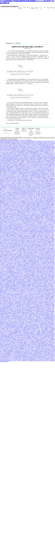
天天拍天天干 (34, 357)
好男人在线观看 (21, 315)
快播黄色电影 (45, 193)
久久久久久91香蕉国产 (32, 330)
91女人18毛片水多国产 (31, 331)
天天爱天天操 (26, 216)
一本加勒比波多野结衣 (5, 217)
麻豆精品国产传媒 (50, 285)
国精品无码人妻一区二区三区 (30, 160)
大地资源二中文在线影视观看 (48, 323)
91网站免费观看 (22, 345)
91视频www (36, 232)
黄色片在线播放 (50, 266)
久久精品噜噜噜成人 (38, 332)
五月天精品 (49, 263)
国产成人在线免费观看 (17, 255)
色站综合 (2, 209)
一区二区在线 (41, 164)
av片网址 (20, 288)
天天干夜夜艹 (8, 206)
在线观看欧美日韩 (15, 285)
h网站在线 (12, 187)
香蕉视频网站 (29, 285)
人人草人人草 (7, 191)
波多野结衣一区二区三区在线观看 (38, 240)
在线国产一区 (8, 290)
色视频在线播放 (38, 316)
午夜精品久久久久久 (6, 215)
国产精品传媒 (13, 338)
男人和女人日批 (29, 166)
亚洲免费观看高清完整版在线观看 (22, 180)
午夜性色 (6, 252)
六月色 (36, 225)
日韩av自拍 (23, 242)
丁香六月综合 (50, 264)
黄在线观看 (15, 317)
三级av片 (25, 293)
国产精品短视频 (30, 238)
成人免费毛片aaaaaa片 (39, 335)
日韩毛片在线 (22, 153)
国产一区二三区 (11, 321)
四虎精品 (53, 279)
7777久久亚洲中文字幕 (4, 337)
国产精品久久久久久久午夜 (30, 305)
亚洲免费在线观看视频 (5, 157)
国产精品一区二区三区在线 (30, 239)
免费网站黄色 (27, 210)
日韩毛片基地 (14, 212)
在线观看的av (34, 236)
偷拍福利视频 (36, 350)
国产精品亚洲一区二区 (36, 166)
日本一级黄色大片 (25, 244)
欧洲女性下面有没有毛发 (36, 294)
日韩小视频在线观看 (6, 344)
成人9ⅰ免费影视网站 (28, 310)
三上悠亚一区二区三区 (45, 155)
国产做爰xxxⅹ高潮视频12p (36, 310)
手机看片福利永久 (40, 285)
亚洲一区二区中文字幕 (7, 237)
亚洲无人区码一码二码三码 (41, 241)
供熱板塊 (30, 131)
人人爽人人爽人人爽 (42, 199)
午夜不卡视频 (52, 347)
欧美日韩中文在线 (29, 201)
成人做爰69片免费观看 (9, 159)
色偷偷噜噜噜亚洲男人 (19, 155)
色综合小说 (2, 331)
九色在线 (46, 264)
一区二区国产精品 (35, 282)
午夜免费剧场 (37, 203)
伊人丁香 (13, 305)
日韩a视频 (38, 277)
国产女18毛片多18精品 (22, 277)
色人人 (18, 225)
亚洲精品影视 (46, 179)
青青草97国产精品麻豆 (36, 192)
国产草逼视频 (21, 206)
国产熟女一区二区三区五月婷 (46, 308)
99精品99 (22, 177)
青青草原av (39, 215)
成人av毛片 (17, 158)
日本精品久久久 (20, 341)
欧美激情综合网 (43, 345)
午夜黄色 (47, 228)
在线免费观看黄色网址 (44, 208)
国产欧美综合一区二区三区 (46, 356)
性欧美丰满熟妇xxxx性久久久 (43, 292)
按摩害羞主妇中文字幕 (45, 177)
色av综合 (20, 278)
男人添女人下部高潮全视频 (6, 266)
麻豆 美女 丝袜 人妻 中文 (42, 309)
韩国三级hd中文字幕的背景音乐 (19, 346)
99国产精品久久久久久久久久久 (11, 307)
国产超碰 (15, 185)
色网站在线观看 (18, 270)
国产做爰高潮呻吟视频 (5, 240)
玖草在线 (43, 243)
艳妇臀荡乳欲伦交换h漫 (40, 206)
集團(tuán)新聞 (24, 131)
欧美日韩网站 (46, 320)
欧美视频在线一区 (42, 311)
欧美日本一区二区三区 (32, 269)
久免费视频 (5, 255)
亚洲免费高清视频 (41, 201)
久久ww (26, 321)
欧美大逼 (11, 294)
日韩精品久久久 (2, 348)
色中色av (21, 271)
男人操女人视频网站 (27, 228)
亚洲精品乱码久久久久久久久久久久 (33, 211)
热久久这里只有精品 (26, 188)
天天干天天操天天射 (26, 163)
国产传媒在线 (4, 153)
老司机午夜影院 (36, 207)
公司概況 (24, 7)
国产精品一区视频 (46, 190)
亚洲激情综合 (47, 180)
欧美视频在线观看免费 (16, 159)
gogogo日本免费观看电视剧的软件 (48, 186)
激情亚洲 (31, 146)
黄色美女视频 (7, 208)
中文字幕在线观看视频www (44, 173)
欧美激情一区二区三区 (48, 205)
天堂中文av (17, 146)
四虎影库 (51, 313)
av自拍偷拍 (18, 266)
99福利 (14, 282)
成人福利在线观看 (12, 342)
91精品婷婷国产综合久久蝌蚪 (10, 146)
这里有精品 (16, 303)
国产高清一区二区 (28, 200)
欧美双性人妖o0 (7, 311)
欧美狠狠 (13, 281)
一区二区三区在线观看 (30, 347)
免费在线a (24, 335)
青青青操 (32, 320)
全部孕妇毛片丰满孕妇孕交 (22, 147)
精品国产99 (41, 279)
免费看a (39, 210)
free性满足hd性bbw (49, 166)
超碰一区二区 (38, 315)
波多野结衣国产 (39, 288)
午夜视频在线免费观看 (14, 332)
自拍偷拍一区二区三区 (22, 204)
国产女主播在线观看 (44, 226)
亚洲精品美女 (13, 306)
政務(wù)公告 (48, 8)
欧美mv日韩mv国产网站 (44, 213)
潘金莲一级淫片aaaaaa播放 (9, 259)
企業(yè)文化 (40, 8)
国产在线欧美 (25, 235)
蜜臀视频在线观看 (28, 181)
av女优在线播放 (33, 155)
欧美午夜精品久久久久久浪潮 (39, 264)
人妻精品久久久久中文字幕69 (39, 252)
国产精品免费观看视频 (20, 349)
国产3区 (38, 297)
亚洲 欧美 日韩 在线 (43, 148)
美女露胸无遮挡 (15, 277)
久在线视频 (47, 311)
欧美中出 (28, 182)
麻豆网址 (51, 332)
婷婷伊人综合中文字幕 (28, 334)
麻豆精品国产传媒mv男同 (48, 254)
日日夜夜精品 (31, 216)
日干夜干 (38, 214)
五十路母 (38, 189)
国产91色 (35, 212)
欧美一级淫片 (42, 313)
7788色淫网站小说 (27, 155)
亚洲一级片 (50, 292)
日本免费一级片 (15, 308)
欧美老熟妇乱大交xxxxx (13, 152)
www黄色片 (21, 234)
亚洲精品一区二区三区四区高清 (15, 344)
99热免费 (41, 151)
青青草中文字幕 (23, 344)
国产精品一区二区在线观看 (20, 149)
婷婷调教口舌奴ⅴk (32, 177)
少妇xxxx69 (47, 357)
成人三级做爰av (38, 331)
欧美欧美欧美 (38, 219)
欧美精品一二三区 (22, 227)
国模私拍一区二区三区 (27, 341)
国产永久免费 (48, 277)
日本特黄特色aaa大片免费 (48, 217)
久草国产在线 (47, 238)
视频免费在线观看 (33, 161)
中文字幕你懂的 (10, 346)
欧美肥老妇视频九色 (50, 267)
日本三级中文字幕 (22, 229)
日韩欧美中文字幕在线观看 (25, 306)
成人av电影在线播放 (12, 254)
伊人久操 (17, 213)
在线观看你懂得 (50, 189)
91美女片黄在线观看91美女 (46, 251)
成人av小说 (34, 346)
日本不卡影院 (33, 243)
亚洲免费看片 (11, 167)
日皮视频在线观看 (23, 201)
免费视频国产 (47, 313)
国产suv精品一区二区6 (16, 153)
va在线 (28, 359)
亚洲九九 (8, 349)
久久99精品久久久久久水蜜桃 (28, 350)
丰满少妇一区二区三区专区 (13, 204)
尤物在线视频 (21, 173)
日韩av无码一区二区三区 (40, 237)
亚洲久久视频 (9, 239)
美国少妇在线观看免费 (43, 341)
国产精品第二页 (43, 214)
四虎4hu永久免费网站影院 (16, 312)
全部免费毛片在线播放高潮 (46, 290)
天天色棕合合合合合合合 (16, 329)
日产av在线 (30, 294)
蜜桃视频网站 (2, 202)
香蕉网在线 (18, 316)
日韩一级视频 (15, 241)
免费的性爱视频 (33, 356)
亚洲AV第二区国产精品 (4, 289)
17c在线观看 (2, 159)
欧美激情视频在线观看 (45, 315)
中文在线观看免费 (34, 214)
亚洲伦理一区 (13, 266)
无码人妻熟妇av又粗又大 (16, 237)
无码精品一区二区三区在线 (41, 269)
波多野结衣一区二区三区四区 (11, 236)
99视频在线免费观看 (12, 213)
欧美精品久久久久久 (12, 270)
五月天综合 (12, 319)
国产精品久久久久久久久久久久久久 (16, 175)
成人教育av (20, 359)
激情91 (7, 232)
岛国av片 (15, 321)
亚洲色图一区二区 (11, 252)
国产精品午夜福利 (33, 162)
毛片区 (26, 294)
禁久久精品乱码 (51, 284)
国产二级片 (41, 229)
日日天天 (10, 289)
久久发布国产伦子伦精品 (10, 226)
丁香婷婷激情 (44, 288)
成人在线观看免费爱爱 (18, 335)
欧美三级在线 (47, 296)
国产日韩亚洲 (21, 322)
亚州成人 (11, 208)
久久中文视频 (38, 160)
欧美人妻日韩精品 (47, 305)
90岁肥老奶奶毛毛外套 (15, 284)
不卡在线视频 (48, 243)
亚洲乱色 (21, 252)
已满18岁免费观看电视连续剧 (49, 201)
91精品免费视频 (22, 240)
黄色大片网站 (43, 184)
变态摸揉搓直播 (39, 271)
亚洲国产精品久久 (15, 232)
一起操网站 (4, 350)
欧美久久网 (18, 338)
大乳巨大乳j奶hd (44, 245)
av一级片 (32, 212)
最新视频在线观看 (19, 282)
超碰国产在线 (45, 279)
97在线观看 (7, 317)
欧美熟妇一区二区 (6, 210)
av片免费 (3, 148)
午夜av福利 (49, 156)
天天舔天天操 (20, 239)
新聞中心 (28, 7)
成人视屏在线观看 (16, 228)
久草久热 (9, 231)
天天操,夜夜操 (12, 256)
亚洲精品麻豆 (6, 234)
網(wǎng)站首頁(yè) (20, 8)
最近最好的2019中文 (20, 210)
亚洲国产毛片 (36, 167)
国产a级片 (14, 265)
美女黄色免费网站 (41, 232)
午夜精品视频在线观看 (27, 236)
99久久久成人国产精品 (15, 207)
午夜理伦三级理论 (33, 183)
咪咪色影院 (22, 340)
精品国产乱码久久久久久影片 (16, 242)
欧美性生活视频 (39, 200)
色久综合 (2, 349)
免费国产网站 (51, 190)
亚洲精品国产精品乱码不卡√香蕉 (5, 229)
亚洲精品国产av (27, 159)
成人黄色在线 (13, 202)
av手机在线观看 (14, 239)
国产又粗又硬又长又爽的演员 (37, 334)
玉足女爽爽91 (30, 178)
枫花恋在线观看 (29, 338)
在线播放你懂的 (34, 181)
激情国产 (22, 334)
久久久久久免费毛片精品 (40, 295)
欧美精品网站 (48, 154)
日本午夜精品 (11, 234)
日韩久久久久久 (33, 329)
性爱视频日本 (23, 160)
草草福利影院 (8, 323)
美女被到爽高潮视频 (30, 267)
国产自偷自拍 (34, 343)
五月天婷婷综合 (43, 277)
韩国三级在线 (7, 179)
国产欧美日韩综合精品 (39, 163)
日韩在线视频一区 (28, 209)
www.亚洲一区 (36, 147)
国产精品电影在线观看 (26, 215)
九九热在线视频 (25, 317)
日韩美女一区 (3, 236)
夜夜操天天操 (2, 179)
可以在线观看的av (33, 265)
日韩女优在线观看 (32, 313)
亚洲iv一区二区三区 (6, 295)
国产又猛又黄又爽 (17, 218)
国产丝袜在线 (40, 259)
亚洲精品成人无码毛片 (6, 162)
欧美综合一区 (38, 338)
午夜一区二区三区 (16, 350)
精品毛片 (10, 343)
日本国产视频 (50, 193)
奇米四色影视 (20, 163)
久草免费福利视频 (44, 156)
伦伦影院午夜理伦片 (29, 304)
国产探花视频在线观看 (32, 262)
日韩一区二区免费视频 (9, 310)
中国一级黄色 (8, 200)
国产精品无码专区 (36, 260)
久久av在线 (48, 321)
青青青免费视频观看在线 (10, 271)
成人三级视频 (40, 153)
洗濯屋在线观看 (37, 218)
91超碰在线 (39, 290)
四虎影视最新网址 (18, 187)
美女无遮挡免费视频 (17, 310)
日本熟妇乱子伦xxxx (3, 253)
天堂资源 (34, 315)
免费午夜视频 (8, 316)
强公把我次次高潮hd (27, 245)
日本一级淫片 (6, 245)
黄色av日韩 (28, 199)
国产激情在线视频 (38, 308)
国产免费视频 (40, 230)
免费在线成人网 (16, 333)
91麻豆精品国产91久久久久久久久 (10, 251)
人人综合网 (37, 258)
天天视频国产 (5, 291)
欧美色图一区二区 (27, 320)
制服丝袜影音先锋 (33, 159)
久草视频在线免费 (22, 192)
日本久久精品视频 (34, 280)
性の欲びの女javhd (7, 256)
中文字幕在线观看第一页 (41, 234)
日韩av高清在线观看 (22, 191)
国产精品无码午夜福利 (17, 150)
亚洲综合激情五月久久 (32, 271)
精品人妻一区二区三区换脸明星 (21, 286)
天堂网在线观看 (29, 319)
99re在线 (48, 334)
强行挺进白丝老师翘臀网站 (14, 322)
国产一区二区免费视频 (43, 336)
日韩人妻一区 (18, 177)
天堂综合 (1, 304)
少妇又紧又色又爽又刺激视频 (46, 160)
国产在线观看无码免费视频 (30, 203)
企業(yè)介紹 (17, 129)
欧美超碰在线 (9, 312)
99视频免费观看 (27, 205)
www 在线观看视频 (10, 333)
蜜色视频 (20, 217)
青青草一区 (29, 174)
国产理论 (30, 346)
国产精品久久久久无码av (37, 233)
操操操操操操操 (49, 199)
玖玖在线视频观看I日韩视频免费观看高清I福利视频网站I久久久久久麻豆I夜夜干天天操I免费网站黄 (16, 140)
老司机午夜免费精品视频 (19, 219)
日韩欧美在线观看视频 (47, 318)
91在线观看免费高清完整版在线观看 (24, 356)
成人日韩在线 (10, 211)
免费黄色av (43, 218)
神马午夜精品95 (15, 156)
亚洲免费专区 (19, 185)
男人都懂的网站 (12, 240)
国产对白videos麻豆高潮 (34, 210)
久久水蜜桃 (2, 263)
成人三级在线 (3, 165)
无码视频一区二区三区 (27, 343)
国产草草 (21, 333)
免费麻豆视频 (22, 279)
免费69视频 (22, 162)
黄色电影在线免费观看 (19, 151)
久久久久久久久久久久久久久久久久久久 (31, 292)
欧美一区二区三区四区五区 (29, 232)
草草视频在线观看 (12, 286)
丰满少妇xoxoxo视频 (37, 347)
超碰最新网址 (46, 237)
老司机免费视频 (41, 185)
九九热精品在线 (50, 342)
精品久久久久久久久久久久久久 (32, 254)
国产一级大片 (26, 177)
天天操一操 (39, 322)
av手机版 (28, 291)
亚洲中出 (14, 189)
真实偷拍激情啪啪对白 (39, 231)
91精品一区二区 (7, 332)
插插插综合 (8, 347)
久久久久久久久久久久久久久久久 (12, 292)
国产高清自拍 (33, 242)
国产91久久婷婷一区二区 (26, 148)
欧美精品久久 (27, 152)
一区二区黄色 (17, 252)
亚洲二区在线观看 (46, 204)
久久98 (34, 338)
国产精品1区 (41, 205)
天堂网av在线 (42, 203)
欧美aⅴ (10, 232)
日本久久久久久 (48, 306)
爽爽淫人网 (53, 356)
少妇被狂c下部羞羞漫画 (9, 308)
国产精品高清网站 (23, 319)
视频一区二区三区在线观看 (8, 156)
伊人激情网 (4, 175)
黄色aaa (50, 161)
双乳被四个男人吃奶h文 (41, 162)
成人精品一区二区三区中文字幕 (12, 230)
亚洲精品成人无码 (7, 318)
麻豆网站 (4, 347)
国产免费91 (29, 296)
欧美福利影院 (7, 341)
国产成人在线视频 (34, 251)
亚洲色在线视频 (18, 306)
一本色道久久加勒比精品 (23, 156)
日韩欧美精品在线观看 (7, 338)
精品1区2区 (23, 289)
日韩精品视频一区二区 (40, 340)
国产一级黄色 (36, 227)
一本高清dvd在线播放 (39, 318)
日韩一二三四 (12, 191)
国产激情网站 (2, 155)
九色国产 (15, 262)
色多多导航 (49, 148)
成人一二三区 (51, 281)
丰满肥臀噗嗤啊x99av (32, 175)
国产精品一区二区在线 (16, 291)
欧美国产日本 (16, 234)
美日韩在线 (8, 175)
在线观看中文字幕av (40, 291)
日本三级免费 (9, 320)
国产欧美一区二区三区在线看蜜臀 (15, 179)
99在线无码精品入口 (34, 344)
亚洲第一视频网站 (40, 236)
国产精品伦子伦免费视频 (48, 261)
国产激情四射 (13, 347)
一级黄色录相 (44, 159)
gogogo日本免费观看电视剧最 (30, 289)
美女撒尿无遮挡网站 (42, 211)
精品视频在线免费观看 (11, 267)
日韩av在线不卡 (18, 358)
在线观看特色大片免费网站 (8, 227)
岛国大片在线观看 (25, 258)
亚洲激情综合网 (19, 215)
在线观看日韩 (25, 331)
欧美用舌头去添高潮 (21, 241)
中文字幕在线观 (22, 200)
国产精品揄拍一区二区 (32, 180)
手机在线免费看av (3, 187)
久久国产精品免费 (28, 153)
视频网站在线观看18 (41, 268)
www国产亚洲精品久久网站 (38, 360)
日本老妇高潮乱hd (32, 237)
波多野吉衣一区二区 (13, 341)
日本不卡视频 (40, 337)
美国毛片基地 (6, 304)
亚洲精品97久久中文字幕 (16, 181)
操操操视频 (29, 186)
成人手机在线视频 (36, 304)
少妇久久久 (42, 219)
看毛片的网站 (17, 240)
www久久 (25, 307)
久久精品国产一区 (23, 161)
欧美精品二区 (16, 278)
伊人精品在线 (45, 163)
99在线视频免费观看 (17, 294)
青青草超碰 (7, 288)
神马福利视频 (47, 203)
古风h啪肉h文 (34, 285)
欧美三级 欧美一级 (29, 202)
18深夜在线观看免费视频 (24, 269)
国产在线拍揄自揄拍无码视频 (48, 335)
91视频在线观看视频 (39, 165)
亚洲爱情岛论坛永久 (33, 253)
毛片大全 (26, 290)
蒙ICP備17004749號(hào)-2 (27, 137)
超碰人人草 (14, 269)
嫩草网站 (15, 313)
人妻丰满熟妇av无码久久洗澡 (36, 208)
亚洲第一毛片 (20, 332)
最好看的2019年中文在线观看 (28, 230)
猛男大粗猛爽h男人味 (31, 219)
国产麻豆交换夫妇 (49, 150)
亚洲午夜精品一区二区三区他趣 (10, 155)
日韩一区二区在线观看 (9, 185)
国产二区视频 (35, 266)
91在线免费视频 (48, 307)
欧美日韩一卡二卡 (42, 306)
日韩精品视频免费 (47, 185)
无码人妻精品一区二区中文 (9, 293)
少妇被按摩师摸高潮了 (4, 186)
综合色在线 (48, 256)
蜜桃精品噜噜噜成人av (7, 284)
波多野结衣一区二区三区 (39, 287)
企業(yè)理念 (38, 129)
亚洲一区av (26, 173)
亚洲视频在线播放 (7, 306)
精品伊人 (32, 349)
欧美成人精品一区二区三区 (47, 270)
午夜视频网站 (2, 319)
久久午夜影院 (23, 266)
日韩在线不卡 (51, 228)
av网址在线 (51, 359)
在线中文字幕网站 (42, 146)
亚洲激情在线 (28, 335)
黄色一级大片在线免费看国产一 (44, 244)
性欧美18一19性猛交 (47, 239)
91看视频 (18, 212)
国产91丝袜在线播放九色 (28, 256)
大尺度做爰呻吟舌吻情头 (41, 161)
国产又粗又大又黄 (34, 309)
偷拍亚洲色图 (23, 167)
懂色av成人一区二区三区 (7, 188)
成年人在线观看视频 (36, 333)
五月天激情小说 (31, 321)
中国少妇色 (28, 191)
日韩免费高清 (23, 323)
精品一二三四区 (42, 166)
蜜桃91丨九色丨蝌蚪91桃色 (24, 207)
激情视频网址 (37, 342)
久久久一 (10, 212)
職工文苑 (37, 131)
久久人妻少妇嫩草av (28, 279)
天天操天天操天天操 (7, 345)
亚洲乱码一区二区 (17, 334)
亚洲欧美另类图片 (23, 146)
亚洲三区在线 (49, 341)
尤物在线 (51, 203)
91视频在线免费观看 (32, 231)
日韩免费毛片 (52, 180)
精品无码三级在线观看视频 (40, 296)
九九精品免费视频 (41, 149)
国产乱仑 (24, 239)
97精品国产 (13, 183)
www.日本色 (39, 284)
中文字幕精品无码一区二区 (34, 229)
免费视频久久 (44, 332)
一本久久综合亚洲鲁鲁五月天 (7, 277)
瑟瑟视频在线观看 (33, 158)
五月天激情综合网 (4, 346)
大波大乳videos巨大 (3, 176)
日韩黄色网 (15, 263)
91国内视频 (5, 178)
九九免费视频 (27, 241)
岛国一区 (26, 318)
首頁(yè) (13, 43)
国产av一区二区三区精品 (43, 319)
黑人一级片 (51, 225)
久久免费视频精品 (30, 260)
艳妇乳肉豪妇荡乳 (12, 216)
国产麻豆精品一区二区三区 (16, 289)
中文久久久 (3, 269)
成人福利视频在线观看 (35, 164)
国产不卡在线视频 (49, 184)
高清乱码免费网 (38, 356)
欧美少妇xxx (22, 225)
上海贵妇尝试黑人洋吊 (43, 342)
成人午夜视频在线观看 (51, 178)
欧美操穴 (46, 187)
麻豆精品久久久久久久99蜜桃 (45, 297)
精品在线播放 (43, 331)
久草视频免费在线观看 (5, 254)
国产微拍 (24, 347)
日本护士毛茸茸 (3, 330)
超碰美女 (36, 244)
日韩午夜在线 (14, 233)
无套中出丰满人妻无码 (9, 244)
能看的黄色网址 (2, 181)
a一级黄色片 (10, 291)
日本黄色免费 (25, 278)
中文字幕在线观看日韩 (25, 179)
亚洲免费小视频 (28, 190)
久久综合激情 (24, 359)
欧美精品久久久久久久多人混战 (49, 312)
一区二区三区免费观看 (31, 156)
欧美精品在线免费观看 (40, 286)
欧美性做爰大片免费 (47, 164)
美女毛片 (27, 265)
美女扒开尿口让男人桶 (7, 261)
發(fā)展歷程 (17, 131)
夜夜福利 (41, 323)
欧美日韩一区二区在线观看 (8, 258)
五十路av (1, 312)
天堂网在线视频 (39, 257)
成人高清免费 (32, 188)
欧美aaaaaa (6, 182)
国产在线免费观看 (35, 153)
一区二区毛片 (17, 271)
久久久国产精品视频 (14, 206)
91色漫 (12, 262)
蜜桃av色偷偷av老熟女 (40, 180)
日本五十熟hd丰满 (12, 151)
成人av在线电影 (21, 290)
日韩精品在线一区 (33, 288)
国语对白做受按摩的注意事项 (31, 277)
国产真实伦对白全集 (8, 207)
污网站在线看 (48, 314)
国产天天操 (17, 191)
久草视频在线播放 (14, 311)
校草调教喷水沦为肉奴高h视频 (48, 344)
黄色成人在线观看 (34, 228)
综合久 (5, 206)
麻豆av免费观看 (49, 241)
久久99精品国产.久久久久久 (48, 291)
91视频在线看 (32, 359)
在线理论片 (25, 267)
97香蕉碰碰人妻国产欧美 (24, 237)
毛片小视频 (26, 295)
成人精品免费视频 (51, 330)
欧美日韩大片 (47, 286)
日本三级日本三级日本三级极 (31, 286)
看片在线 (17, 269)
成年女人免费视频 (9, 350)
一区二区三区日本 (27, 349)
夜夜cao (17, 238)
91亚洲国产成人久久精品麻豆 (5, 268)
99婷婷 (15, 260)
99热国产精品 (21, 158)
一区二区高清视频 (9, 269)
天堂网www (51, 339)
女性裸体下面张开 (52, 329)
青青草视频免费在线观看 (16, 193)
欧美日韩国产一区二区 (10, 165)
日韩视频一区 (39, 307)
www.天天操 (40, 225)
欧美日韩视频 (38, 174)
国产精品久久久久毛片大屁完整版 (17, 343)
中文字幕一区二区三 (31, 318)
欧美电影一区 (7, 322)
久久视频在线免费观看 (16, 161)
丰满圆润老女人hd (25, 262)
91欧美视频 (48, 176)
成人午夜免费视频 (8, 280)
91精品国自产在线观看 (24, 313)
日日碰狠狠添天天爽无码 (8, 228)
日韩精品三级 (18, 203)
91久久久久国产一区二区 (8, 150)
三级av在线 (11, 348)
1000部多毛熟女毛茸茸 (26, 183)
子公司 (44, 7)
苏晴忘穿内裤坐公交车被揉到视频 (9, 166)
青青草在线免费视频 (49, 258)
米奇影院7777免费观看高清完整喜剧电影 (11, 331)
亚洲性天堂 (10, 164)
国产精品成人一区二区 (35, 190)
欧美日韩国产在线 (42, 255)
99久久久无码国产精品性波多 (13, 339)
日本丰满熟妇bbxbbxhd (8, 184)
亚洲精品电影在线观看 (18, 190)
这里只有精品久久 (15, 164)
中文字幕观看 (50, 333)
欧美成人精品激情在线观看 (28, 151)
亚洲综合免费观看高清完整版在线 (28, 332)
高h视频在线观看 (24, 154)
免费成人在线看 (29, 157)
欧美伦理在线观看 (6, 216)
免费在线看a (29, 337)
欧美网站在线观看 (38, 245)
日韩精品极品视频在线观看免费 (26, 281)
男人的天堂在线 (36, 146)
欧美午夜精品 (44, 175)
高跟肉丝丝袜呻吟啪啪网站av (25, 329)
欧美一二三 (10, 241)
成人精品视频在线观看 (37, 176)
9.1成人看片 (25, 252)
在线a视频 (15, 225)
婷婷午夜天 (21, 208)
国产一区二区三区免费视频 (31, 234)
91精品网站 (37, 305)
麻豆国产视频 (48, 310)
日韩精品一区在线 (22, 253)
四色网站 (37, 312)
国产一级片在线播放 (19, 267)
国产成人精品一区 (9, 330)
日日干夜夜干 (9, 153)
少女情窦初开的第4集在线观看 (29, 261)
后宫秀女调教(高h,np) (18, 166)
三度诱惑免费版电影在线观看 (19, 226)
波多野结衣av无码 (30, 147)
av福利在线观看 (38, 156)
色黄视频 (28, 161)
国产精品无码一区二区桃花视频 (7, 189)
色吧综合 (38, 148)
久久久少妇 (43, 316)
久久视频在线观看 (46, 152)
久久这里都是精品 (8, 192)
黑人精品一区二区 (24, 338)
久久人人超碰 (6, 270)
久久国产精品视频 (36, 217)
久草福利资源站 (4, 303)
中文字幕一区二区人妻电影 (42, 266)
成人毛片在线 (2, 329)
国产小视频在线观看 (39, 158)
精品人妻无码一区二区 (12, 238)
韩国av (1, 277)
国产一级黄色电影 (43, 188)
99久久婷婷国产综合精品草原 (16, 154)
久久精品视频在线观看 (24, 231)
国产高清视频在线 (19, 183)
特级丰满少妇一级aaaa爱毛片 (48, 165)
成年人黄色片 (36, 303)
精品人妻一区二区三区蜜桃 (11, 203)
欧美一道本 (20, 258)
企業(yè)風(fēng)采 (38, 132)
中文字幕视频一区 (5, 260)
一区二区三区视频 (19, 251)
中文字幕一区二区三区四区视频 (25, 336)
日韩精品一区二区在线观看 (8, 243)
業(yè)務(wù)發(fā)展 (32, 8)
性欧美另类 (4, 232)
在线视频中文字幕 (28, 257)
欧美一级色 (53, 202)
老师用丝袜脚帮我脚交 (15, 229)
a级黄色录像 (16, 165)
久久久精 (8, 147)
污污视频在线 (19, 182)
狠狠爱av (22, 159)
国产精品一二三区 (24, 186)
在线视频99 (15, 180)
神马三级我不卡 (7, 262)
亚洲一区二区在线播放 (41, 181)
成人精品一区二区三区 (15, 200)
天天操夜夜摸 (40, 282)
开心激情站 (33, 335)
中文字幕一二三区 (27, 340)
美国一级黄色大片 (22, 304)
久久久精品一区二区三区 (45, 210)
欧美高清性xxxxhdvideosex (17, 244)
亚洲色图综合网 (49, 322)
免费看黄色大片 (24, 174)
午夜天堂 (49, 279)
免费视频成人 (50, 283)
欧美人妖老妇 (9, 253)
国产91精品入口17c (17, 167)
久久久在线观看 (27, 162)
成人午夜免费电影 (21, 292)
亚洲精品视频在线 (31, 252)
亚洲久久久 (13, 219)
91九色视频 (33, 174)
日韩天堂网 (8, 187)
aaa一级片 (52, 321)
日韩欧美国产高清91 (36, 226)
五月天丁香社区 (10, 178)
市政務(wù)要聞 (18, 43)
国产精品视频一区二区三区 (30, 345)
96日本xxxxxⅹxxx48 (8, 329)
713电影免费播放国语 (24, 193)
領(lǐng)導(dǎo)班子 (17, 132)
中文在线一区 (25, 259)
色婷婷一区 (33, 296)
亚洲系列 (45, 242)
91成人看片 (9, 242)
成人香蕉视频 (47, 206)
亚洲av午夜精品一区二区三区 (31, 184)
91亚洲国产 (20, 331)
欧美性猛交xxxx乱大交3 (40, 202)
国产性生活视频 (30, 303)
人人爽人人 (25, 254)
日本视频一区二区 (5, 213)
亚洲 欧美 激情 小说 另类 (8, 265)
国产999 (52, 305)
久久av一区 (50, 287)
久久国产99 (23, 310)
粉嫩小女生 (46, 192)
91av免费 (18, 340)
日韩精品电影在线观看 (23, 238)
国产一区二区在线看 (10, 190)
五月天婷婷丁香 (5, 238)
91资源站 (10, 186)
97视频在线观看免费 (11, 158)
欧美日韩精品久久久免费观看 (28, 333)
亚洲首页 (49, 336)
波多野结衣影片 (33, 165)
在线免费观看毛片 (9, 161)
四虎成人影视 (47, 234)
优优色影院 (15, 258)
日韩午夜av (26, 346)
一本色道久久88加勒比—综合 (9, 199)
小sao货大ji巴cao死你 (38, 193)
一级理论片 (13, 174)
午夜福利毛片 (17, 261)
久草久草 (45, 350)
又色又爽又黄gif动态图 (31, 293)
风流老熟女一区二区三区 (9, 278)
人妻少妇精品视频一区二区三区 (35, 263)
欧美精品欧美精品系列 (35, 341)
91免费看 (42, 187)
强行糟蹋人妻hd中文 (29, 266)
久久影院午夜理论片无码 (21, 297)
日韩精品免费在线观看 (19, 256)
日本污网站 (28, 165)
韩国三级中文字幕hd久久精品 (9, 163)
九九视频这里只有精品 (39, 242)
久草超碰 (36, 293)
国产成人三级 (41, 350)
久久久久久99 (37, 213)
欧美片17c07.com (46, 360)
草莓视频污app (34, 209)
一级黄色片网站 (5, 218)
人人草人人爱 (35, 178)
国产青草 (20, 308)
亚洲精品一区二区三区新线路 (37, 157)
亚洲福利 (10, 288)
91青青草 (17, 216)
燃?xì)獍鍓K (31, 132)
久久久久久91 (14, 320)
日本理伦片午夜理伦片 (17, 176)
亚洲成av (44, 285)
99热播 (3, 308)
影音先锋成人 (46, 343)
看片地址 (33, 258)
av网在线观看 (12, 205)
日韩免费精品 (21, 164)
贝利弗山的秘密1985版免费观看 (10, 148)
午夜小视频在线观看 (19, 236)
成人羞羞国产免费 (12, 304)
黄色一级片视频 (43, 256)
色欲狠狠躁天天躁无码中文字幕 (10, 283)
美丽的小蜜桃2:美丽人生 (39, 283)
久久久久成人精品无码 (11, 201)
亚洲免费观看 (10, 337)
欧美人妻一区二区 (52, 208)
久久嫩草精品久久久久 (30, 187)
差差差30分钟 (26, 158)
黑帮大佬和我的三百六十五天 (39, 261)
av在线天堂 (33, 245)
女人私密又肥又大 (9, 181)
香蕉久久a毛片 (17, 336)
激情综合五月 (12, 287)
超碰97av (31, 217)
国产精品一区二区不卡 (27, 164)
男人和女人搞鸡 (10, 282)
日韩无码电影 (24, 283)
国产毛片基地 (35, 201)
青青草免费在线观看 (28, 192)
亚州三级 (45, 167)
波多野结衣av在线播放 (36, 256)
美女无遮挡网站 (20, 245)
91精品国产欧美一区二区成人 (46, 348)
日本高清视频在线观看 (32, 189)
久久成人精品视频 (50, 159)
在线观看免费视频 (33, 152)
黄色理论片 (13, 336)
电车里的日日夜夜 (11, 335)
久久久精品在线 (29, 357)
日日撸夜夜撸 (7, 287)
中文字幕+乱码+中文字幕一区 (41, 265)
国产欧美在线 (12, 268)
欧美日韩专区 (2, 322)
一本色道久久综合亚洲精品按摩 (18, 264)
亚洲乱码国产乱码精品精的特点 (40, 150)
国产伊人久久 (6, 342)
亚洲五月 (7, 348)
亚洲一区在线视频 (44, 330)
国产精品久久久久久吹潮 (41, 183)
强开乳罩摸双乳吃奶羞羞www (14, 157)
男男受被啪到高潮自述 (5, 361)
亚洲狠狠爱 (25, 296)
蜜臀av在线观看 (35, 314)
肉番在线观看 (43, 310)
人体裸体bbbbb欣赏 (26, 217)
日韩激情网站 (47, 216)
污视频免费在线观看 (22, 165)
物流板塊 (30, 135)
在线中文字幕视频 (3, 203)
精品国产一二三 (51, 192)
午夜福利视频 (23, 187)
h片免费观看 (23, 203)
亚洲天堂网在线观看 (33, 241)
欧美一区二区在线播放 (13, 297)
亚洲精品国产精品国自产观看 (33, 255)
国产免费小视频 (13, 149)
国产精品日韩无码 (33, 297)
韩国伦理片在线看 (6, 309)
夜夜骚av (46, 333)
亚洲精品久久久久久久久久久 (14, 217)
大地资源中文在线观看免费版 (7, 281)
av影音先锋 (46, 253)
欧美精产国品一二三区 (40, 317)
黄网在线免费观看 (26, 175)
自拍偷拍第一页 (41, 216)
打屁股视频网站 (24, 260)
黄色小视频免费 (38, 177)
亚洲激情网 (37, 339)
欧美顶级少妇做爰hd (37, 187)
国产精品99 (3, 161)
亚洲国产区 (21, 228)
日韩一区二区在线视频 (16, 211)
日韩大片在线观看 (45, 200)
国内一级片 (33, 348)
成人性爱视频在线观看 (31, 283)
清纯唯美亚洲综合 (45, 191)
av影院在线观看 (37, 345)
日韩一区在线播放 (29, 323)
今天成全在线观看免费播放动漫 (42, 209)
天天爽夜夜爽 (36, 216)
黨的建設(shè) (36, 8)
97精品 (50, 253)
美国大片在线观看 (23, 291)
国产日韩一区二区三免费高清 (31, 204)
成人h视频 (5, 312)
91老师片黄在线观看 (49, 331)
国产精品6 (30, 258)
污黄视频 (20, 213)
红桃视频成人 (38, 330)
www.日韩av (40, 251)
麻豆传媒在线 (46, 289)
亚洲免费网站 (38, 348)
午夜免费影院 (45, 158)
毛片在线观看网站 (22, 214)
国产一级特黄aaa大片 (3, 211)
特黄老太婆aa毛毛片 (50, 278)
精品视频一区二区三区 (29, 167)
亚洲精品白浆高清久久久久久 (15, 162)
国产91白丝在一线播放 (51, 288)
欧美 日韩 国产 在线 (24, 330)
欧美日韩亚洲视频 (32, 244)
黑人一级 (52, 318)
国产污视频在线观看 (46, 257)
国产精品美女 (2, 357)
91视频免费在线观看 (21, 152)
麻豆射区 (42, 192)
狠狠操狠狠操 (35, 230)
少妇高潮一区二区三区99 (8, 358)
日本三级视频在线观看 (39, 239)
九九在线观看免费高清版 (17, 330)
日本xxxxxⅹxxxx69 (27, 206)
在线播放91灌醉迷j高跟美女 (26, 309)
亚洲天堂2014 (7, 319)
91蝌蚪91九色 (13, 316)
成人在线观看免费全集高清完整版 (34, 173)
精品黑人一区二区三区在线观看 (33, 185)
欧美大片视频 (44, 334)
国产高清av (37, 188)
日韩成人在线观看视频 (34, 268)
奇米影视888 (52, 303)
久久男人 (13, 261)
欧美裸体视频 (52, 311)
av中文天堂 (44, 321)
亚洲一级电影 (38, 155)
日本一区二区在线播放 (38, 359)
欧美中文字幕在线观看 (34, 306)
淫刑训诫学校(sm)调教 (13, 210)
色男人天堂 (41, 304)
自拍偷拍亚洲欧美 (8, 202)
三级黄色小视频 (10, 176)
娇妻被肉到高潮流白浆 (38, 321)
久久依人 (46, 219)
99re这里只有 (32, 163)
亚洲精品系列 (9, 233)
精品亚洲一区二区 (34, 186)
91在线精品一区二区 (49, 309)
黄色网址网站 (2, 280)
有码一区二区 (28, 214)
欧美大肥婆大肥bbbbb (6, 149)
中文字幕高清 (24, 357)
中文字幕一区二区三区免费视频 (26, 270)
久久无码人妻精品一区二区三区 (48, 236)
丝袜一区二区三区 (25, 311)
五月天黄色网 (4, 147)
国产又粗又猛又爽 (34, 322)
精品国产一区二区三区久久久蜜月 (7, 296)
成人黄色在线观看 (15, 253)
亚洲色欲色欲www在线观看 (23, 303)
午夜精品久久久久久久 (51, 167)
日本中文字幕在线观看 (6, 294)
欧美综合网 (34, 202)
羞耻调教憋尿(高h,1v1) (47, 151)
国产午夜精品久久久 (29, 240)
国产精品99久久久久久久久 (34, 179)
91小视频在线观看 (29, 233)
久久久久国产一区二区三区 (20, 184)
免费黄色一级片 (49, 265)
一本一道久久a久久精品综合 (20, 205)
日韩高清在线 (47, 349)
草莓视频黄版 (23, 312)
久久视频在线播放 (16, 214)
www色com (29, 235)
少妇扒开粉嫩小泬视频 (9, 180)
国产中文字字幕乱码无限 (40, 289)
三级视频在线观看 (24, 211)
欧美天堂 (53, 154)
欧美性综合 (31, 207)
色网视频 (46, 161)
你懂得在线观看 (31, 358)
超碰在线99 (45, 178)
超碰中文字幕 (47, 232)
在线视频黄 (28, 229)
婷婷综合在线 (24, 282)
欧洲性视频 (42, 217)
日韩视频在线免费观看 (47, 231)
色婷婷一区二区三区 (43, 189)
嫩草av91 (24, 166)
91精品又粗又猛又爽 (15, 192)
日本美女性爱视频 (24, 178)
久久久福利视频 (4, 164)
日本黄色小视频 (30, 226)
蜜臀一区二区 (17, 345)
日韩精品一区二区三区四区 (15, 231)
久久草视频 (25, 219)
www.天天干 (29, 282)
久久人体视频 (29, 314)
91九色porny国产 (39, 243)
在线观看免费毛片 (47, 229)
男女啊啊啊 (51, 179)
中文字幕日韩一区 (48, 295)
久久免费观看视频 (28, 284)
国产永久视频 (25, 287)
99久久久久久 (24, 182)
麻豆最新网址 (52, 210)
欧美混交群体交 (7, 219)
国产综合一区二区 (34, 149)
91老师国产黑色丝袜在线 (51, 262)
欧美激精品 (32, 264)
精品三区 (33, 312)
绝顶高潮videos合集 (12, 209)
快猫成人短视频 (17, 319)
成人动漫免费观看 (51, 213)
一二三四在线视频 (19, 254)
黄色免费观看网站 (48, 146)
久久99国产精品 (8, 340)
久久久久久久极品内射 (13, 314)
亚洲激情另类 (34, 235)
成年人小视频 (34, 200)
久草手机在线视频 (14, 356)
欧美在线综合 (19, 280)
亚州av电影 (15, 359)
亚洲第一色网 (4, 201)
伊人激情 (18, 313)
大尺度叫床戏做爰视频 (22, 285)
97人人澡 (38, 329)
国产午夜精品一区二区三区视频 (33, 311)
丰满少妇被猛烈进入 (44, 284)
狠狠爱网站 (44, 307)
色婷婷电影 (28, 344)
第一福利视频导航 (9, 305)
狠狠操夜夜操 (12, 295)
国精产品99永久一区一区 (16, 186)
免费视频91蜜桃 (39, 159)
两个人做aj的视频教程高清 (24, 218)
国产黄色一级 (15, 337)
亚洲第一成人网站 (40, 270)
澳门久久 (6, 263)
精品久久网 (23, 181)
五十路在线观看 (22, 284)
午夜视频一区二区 (40, 235)
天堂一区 (25, 234)
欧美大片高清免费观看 (46, 157)
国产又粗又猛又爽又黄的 (8, 264)
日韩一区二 (17, 173)
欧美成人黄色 (34, 257)
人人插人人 (19, 314)
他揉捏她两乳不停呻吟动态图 (48, 230)
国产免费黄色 (41, 167)
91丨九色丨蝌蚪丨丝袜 (12, 182)
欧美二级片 (28, 297)
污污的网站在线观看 (40, 253)
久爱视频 (23, 190)
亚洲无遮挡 (18, 189)
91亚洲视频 (47, 218)
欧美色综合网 (9, 193)
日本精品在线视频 (11, 303)
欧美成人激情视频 (46, 359)
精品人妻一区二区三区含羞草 (25, 212)
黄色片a (6, 321)
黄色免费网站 (43, 338)
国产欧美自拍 (45, 287)
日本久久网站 (11, 218)
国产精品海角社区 (10, 225)
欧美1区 (40, 190)
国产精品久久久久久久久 (9, 357)
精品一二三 (11, 317)
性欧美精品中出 (28, 149)
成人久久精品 (40, 212)
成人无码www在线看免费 (15, 257)
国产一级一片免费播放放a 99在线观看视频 (8, 177)
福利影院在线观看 (16, 288)
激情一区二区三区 (31, 287)
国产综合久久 (11, 260)
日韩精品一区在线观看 (28, 315)
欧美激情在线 (14, 280)
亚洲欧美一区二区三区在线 (20, 209)
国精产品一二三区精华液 (43, 293)
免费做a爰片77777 (40, 204)
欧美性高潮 (19, 233)
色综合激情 (44, 280)
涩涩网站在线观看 (47, 294)
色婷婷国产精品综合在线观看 (21, 265)
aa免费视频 (15, 245)
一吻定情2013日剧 (7, 315)
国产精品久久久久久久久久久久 (20, 199)
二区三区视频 (4, 239)
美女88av (49, 191)
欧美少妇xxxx (41, 179)
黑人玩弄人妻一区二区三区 (18, 296)
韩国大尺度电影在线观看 (35, 205)
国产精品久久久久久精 (13, 309)
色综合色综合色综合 (4, 174)
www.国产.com (50, 182)
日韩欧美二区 (40, 186)
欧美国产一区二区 (20, 263)
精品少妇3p (51, 177)
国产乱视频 (4, 316)
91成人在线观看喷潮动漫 (41, 228)
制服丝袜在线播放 (36, 151)
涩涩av (21, 157)
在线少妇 (15, 163)
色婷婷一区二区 (19, 148)
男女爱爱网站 (10, 263)
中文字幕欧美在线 (34, 337)
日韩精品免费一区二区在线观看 (19, 348)
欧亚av (4, 341)
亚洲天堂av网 (28, 242)
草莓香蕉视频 (12, 173)
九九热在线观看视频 (24, 255)
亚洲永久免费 (37, 267)
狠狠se (6, 349)
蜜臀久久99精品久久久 (20, 318)
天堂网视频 (49, 242)
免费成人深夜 (40, 344)
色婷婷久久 (46, 283)
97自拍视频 (24, 157)
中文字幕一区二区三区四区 (49, 227)
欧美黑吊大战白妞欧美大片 (19, 295)
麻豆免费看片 (3, 359)
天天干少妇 (3, 192)
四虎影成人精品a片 (13, 318)
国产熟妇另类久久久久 (31, 308)
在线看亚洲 (43, 333)
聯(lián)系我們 (53, 8)
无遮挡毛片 (14, 184)
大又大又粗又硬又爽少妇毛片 (32, 259)
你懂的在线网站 (45, 212)
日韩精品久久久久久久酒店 (34, 199)
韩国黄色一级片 (33, 340)
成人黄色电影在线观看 (4, 335)
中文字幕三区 (19, 360)
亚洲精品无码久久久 (4, 212)
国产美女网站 (20, 230)
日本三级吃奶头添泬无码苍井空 (48, 153)
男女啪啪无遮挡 (44, 263)
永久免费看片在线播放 (21, 321)
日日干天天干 (6, 314)
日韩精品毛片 (34, 284)
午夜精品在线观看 (19, 283)
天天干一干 (37, 336)
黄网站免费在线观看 (14, 147)
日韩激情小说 (48, 233)
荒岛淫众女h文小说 (37, 182)
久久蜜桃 (46, 182)
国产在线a (28, 146)
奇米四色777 (39, 191)
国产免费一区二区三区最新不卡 (44, 303)
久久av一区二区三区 (7, 183)
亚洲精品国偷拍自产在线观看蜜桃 (17, 188)
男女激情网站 (3, 271)
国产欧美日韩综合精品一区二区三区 (40, 154)
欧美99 (26, 226)
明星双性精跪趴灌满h (17, 357)
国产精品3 (23, 176)
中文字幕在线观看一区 (36, 281)
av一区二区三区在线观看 (44, 281)
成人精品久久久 (16, 208)
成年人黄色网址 (6, 152)
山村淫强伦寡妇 (22, 257)
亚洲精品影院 (38, 184)
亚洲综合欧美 (41, 305)
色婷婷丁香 (47, 347)
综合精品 (21, 261)
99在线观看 (23, 150)
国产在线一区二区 (39, 152)
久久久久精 (35, 290)
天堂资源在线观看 (42, 227)
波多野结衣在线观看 (19, 347)
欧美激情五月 (4, 230)
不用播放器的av (6, 204)
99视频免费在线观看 (35, 279)
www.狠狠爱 (52, 334)
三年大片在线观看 (48, 162)
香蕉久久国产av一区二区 (47, 282)
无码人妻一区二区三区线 (44, 260)
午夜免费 (52, 336)
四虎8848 (51, 289)
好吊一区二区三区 (21, 232)
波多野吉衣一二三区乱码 (29, 176)
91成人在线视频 (24, 185)
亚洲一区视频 (17, 201)
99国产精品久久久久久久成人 (44, 339)
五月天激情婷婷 (18, 174)
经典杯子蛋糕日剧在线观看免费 (44, 147)
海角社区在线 (8, 356)
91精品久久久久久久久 (24, 189)
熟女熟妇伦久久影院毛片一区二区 (46, 174)
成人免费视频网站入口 (10, 334)
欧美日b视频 (19, 311)
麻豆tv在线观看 (17, 287)
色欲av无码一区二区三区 (18, 259)
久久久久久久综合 (31, 154)
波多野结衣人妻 (29, 312)
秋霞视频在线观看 (48, 181)
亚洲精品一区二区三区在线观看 (29, 342)
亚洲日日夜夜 (21, 216)
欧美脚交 (13, 160)
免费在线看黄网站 (49, 183)
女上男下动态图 (24, 314)
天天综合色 (41, 312)
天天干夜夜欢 (18, 160)
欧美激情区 (19, 309)
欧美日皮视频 (23, 202)
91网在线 (42, 182)
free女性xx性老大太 (36, 238)
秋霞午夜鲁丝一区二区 (32, 295)
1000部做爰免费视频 (14, 290)
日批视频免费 (40, 280)
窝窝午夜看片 (39, 175)
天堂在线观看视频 (47, 317)
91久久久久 (43, 347)
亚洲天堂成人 (17, 268)
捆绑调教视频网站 (7, 336)
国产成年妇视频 (33, 148)
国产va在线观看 (21, 339)
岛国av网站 (33, 336)
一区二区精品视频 (47, 149)
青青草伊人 (19, 178)
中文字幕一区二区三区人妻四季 (40, 349)
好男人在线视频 (18, 281)
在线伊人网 (11, 245)
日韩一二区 (32, 182)
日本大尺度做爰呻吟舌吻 (8, 214)
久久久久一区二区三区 (36, 323)
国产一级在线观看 (48, 255)
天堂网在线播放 (4, 158)
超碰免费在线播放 (9, 285)
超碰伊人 (15, 178)
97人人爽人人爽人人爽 (29, 227)
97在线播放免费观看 (51, 158)
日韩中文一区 (40, 178)
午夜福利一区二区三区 (26, 213)
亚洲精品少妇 (42, 238)
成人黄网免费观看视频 (47, 304)
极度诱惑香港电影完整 (7, 154)
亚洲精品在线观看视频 (41, 357)
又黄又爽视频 (25, 271)
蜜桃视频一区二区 (46, 235)
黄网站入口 (2, 228)
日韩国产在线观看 (16, 227)
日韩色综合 (34, 270)
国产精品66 (53, 185)
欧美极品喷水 (36, 320)
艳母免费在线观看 (51, 319)
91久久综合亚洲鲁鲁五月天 (29, 150)
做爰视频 (48, 332)
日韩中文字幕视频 (5, 235)
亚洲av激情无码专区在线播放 (14, 279)
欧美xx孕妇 (3, 185)
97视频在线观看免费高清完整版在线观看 (6, 313)
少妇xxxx (12, 345)
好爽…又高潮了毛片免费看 (43, 207)
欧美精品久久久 (32, 218)
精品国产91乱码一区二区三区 (26, 243)
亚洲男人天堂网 (13, 349)
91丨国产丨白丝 (40, 254)
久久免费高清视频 (50, 245)
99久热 (13, 358)
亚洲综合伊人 (44, 176)
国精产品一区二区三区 (24, 316)
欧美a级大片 (46, 340)
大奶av (10, 174)
